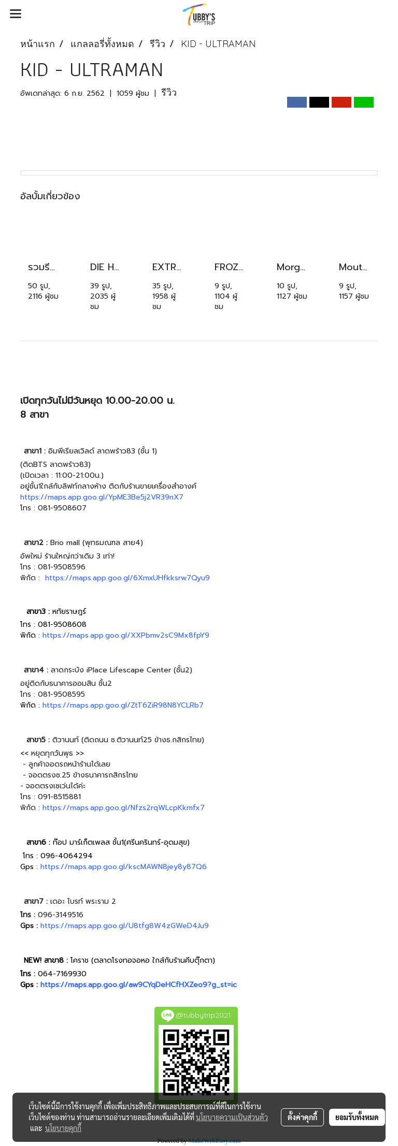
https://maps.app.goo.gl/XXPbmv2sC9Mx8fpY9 (125, 635)
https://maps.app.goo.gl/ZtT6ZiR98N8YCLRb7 (123, 705)
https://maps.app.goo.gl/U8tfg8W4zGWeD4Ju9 (124, 925)
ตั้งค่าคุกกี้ (302, 1117)
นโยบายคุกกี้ (63, 1128)
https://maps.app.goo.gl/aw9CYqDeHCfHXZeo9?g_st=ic (138, 984)
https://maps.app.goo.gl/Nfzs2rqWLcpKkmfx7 (123, 807)
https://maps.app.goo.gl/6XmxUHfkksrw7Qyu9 (127, 577)
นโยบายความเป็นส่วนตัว (232, 1117)
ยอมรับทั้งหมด (357, 1117)
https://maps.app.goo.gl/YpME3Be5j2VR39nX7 (101, 497)
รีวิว (169, 92)
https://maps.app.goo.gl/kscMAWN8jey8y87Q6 (123, 866)
